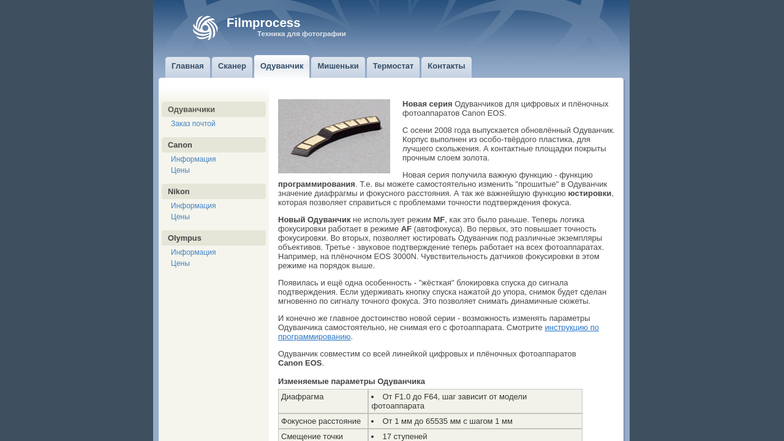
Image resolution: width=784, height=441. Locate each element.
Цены (180, 170)
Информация (193, 159)
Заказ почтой (193, 123)
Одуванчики (191, 109)
